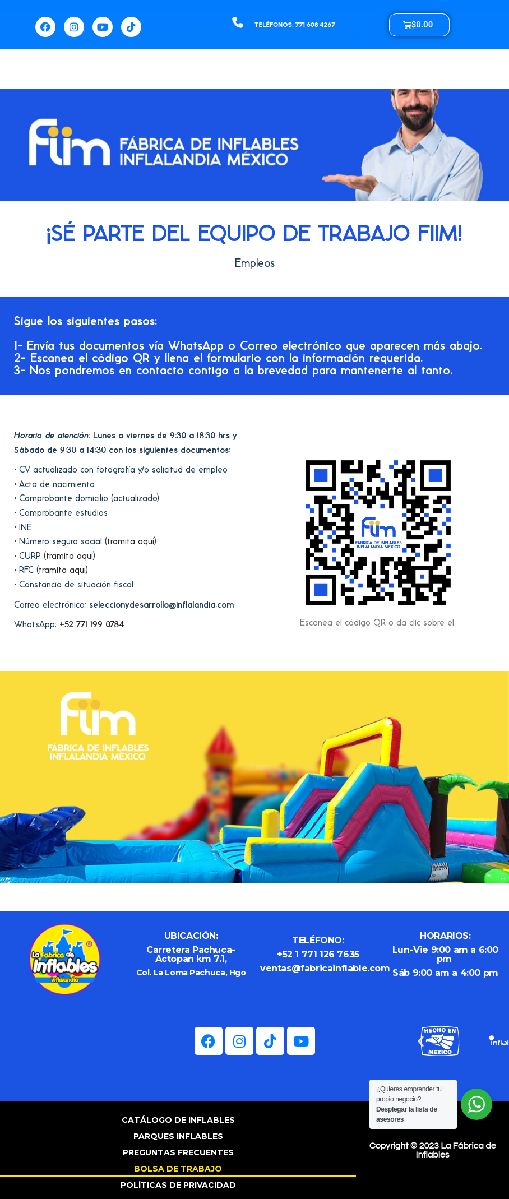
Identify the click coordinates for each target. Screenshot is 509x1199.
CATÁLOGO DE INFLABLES (178, 1120)
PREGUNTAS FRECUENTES (178, 1152)
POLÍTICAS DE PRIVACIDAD (178, 1185)
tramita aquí (130, 541)
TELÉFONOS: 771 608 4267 (294, 25)
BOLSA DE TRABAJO (178, 1169)
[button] (442, 63)
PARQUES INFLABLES (178, 1136)
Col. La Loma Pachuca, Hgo (191, 972)
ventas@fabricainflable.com (325, 968)
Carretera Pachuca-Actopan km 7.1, (190, 954)
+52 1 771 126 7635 (318, 954)
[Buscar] (360, 69)
